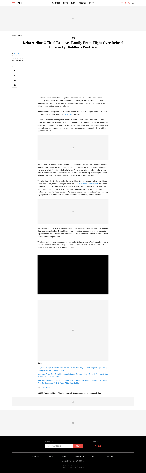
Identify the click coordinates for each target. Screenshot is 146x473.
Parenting (56, 3)
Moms (65, 3)
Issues (91, 3)
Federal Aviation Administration (86, 184)
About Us (66, 461)
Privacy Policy (79, 467)
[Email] (14, 85)
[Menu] (13, 3)
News (73, 38)
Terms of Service (67, 467)
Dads (73, 3)
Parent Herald (17, 35)
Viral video (46, 388)
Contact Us (78, 461)
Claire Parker (18, 54)
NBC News (69, 114)
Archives (111, 456)
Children (82, 3)
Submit (78, 446)
